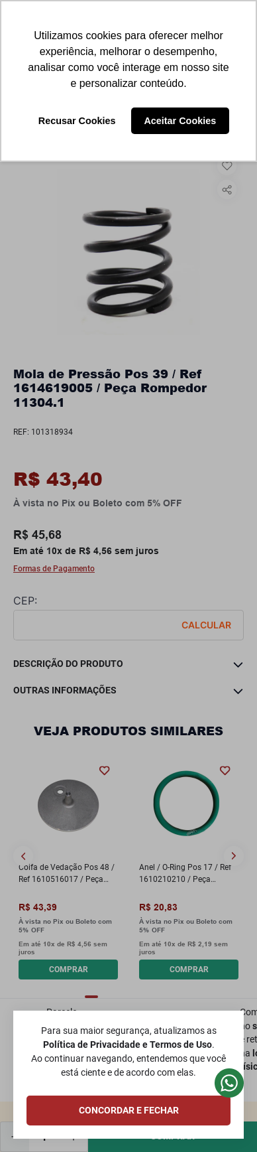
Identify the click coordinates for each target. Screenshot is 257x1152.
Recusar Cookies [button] (77, 120)
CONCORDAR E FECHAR (129, 1110)
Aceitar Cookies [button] (180, 120)
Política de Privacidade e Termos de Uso (127, 1044)
